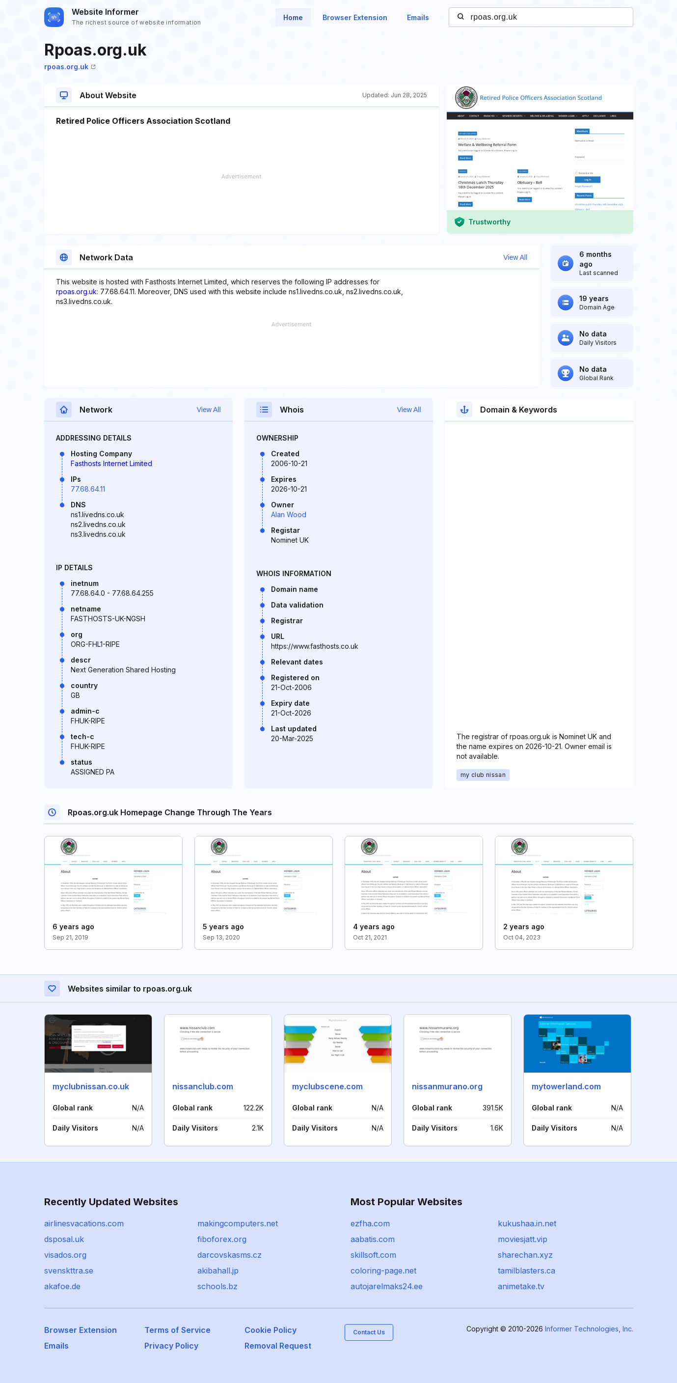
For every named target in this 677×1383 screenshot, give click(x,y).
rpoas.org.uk (70, 66)
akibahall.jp (218, 1270)
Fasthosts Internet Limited (111, 463)
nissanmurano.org (447, 1086)
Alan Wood (288, 514)
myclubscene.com (327, 1086)
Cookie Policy (270, 1330)
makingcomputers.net (237, 1223)
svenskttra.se (68, 1270)
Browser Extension (355, 17)
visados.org (65, 1255)
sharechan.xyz (525, 1255)
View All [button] (515, 257)
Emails (418, 17)
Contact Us (369, 1332)
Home (293, 17)
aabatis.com (373, 1239)
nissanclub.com (202, 1086)
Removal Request (277, 1346)
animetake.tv (521, 1286)
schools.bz (217, 1286)
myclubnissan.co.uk (91, 1086)
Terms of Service (177, 1330)
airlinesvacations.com (84, 1223)
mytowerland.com (566, 1086)
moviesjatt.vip (522, 1239)
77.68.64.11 (88, 489)
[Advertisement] (241, 204)
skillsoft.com (373, 1255)
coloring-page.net (383, 1270)
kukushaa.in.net (527, 1223)
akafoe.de (62, 1286)
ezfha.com (370, 1223)
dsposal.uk (64, 1239)
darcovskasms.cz (229, 1255)
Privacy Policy (171, 1346)
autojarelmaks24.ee (387, 1286)
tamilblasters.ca (526, 1270)
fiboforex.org (221, 1239)
